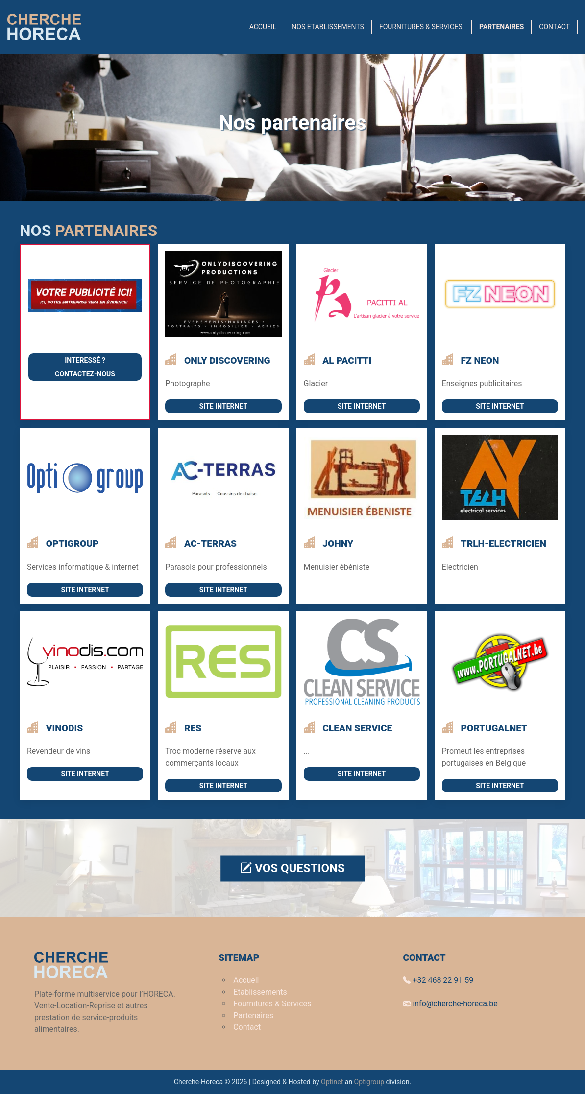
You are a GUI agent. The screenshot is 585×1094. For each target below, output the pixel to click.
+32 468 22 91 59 (438, 980)
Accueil (263, 27)
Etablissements (260, 992)
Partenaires (501, 27)
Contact (554, 27)
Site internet (223, 406)
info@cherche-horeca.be (450, 1003)
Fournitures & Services (421, 27)
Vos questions (292, 868)
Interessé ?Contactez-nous (85, 367)
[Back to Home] (44, 27)
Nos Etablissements (328, 27)
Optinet (332, 1082)
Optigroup (369, 1082)
